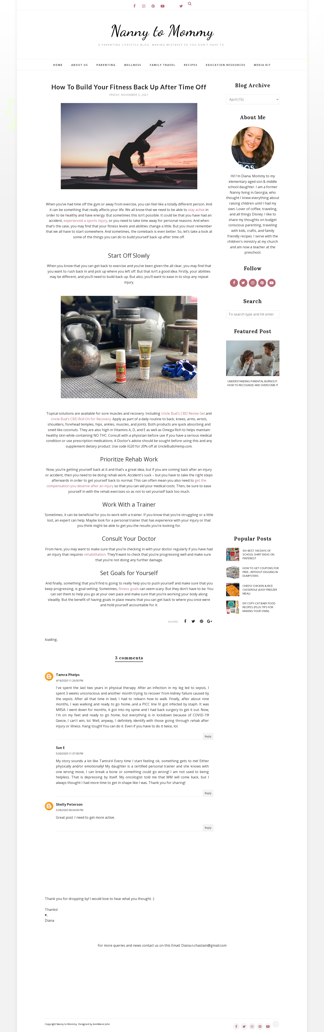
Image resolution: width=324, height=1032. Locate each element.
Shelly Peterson (69, 804)
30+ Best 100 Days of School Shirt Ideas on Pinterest (258, 554)
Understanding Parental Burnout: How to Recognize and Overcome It (252, 383)
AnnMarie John (101, 1024)
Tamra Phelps (68, 674)
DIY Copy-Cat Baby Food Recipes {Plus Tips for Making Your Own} (259, 607)
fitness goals (129, 588)
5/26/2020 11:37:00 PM (69, 753)
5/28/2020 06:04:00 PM (69, 810)
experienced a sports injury (85, 220)
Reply (208, 736)
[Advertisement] (252, 462)
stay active (196, 209)
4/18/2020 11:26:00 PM (69, 680)
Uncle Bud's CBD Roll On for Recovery (81, 419)
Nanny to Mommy (162, 30)
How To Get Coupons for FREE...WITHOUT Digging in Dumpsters (261, 572)
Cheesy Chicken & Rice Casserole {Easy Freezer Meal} (260, 589)
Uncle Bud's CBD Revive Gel (183, 413)
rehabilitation (95, 554)
